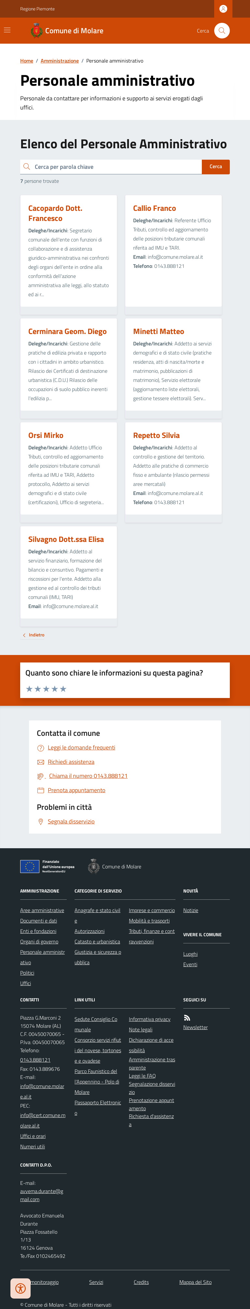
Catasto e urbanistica (97, 941)
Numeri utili (32, 1146)
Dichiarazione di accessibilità (151, 1045)
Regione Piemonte (37, 8)
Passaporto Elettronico (98, 1107)
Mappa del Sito (195, 1282)
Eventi (190, 964)
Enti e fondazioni (38, 931)
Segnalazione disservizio (152, 1088)
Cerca (216, 166)
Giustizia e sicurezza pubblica (98, 957)
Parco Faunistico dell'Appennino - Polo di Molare (97, 1081)
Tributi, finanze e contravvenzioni (152, 936)
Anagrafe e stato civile (97, 915)
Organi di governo (39, 941)
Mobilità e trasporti (149, 920)
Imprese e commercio (152, 910)
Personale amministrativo (42, 957)
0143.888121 (35, 1060)
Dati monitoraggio (39, 1282)
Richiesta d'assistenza (151, 1120)
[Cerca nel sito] (219, 30)
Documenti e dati (38, 920)
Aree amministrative (42, 910)
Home (26, 61)
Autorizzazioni (89, 931)
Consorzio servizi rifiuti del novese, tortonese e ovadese (98, 1050)
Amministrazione (60, 61)
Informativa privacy (150, 1019)
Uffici (25, 983)
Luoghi (190, 954)
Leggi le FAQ (142, 1076)
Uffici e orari (33, 1136)
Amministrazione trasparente (152, 1063)
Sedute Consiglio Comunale (96, 1024)
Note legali (140, 1029)
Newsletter (195, 1027)
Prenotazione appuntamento (151, 1104)
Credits (141, 1282)
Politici (27, 973)
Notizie (190, 910)
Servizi (96, 1282)
